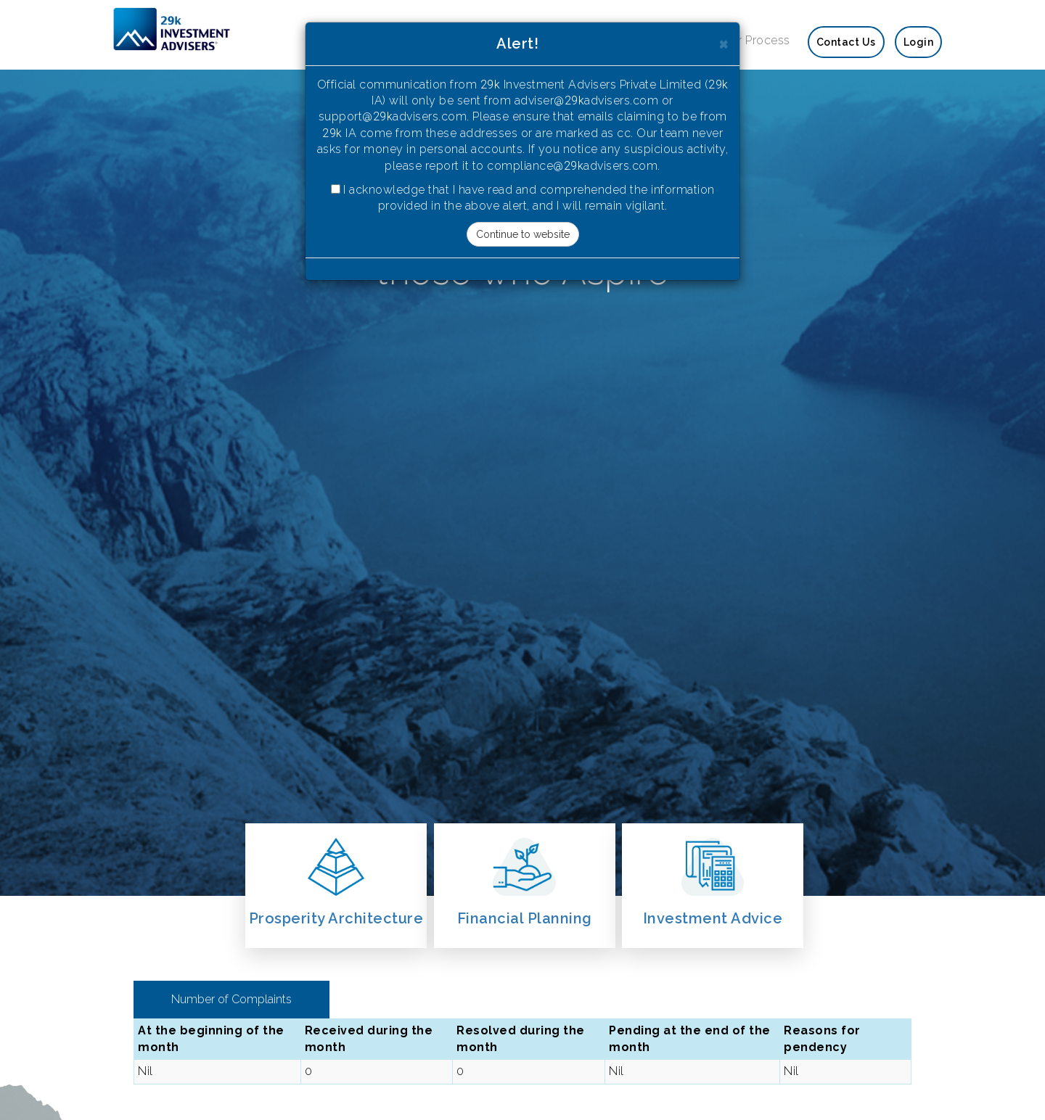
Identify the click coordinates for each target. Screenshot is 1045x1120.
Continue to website (523, 234)
